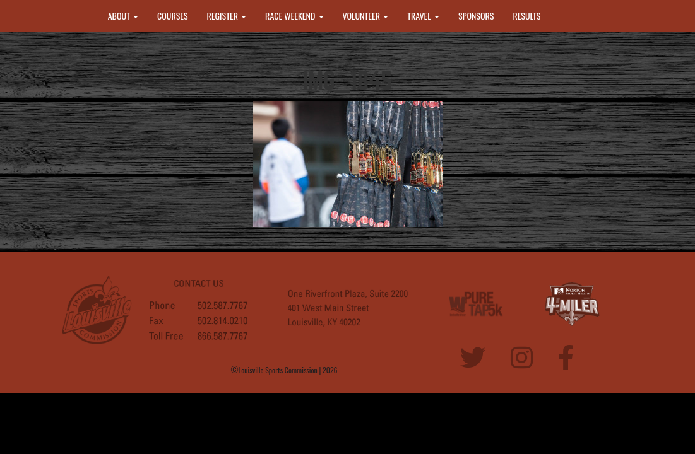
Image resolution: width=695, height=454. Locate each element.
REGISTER (227, 15)
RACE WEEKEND (294, 15)
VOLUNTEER (366, 15)
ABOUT (123, 15)
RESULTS (526, 15)
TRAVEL (423, 15)
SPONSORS (476, 15)
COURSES (172, 15)
